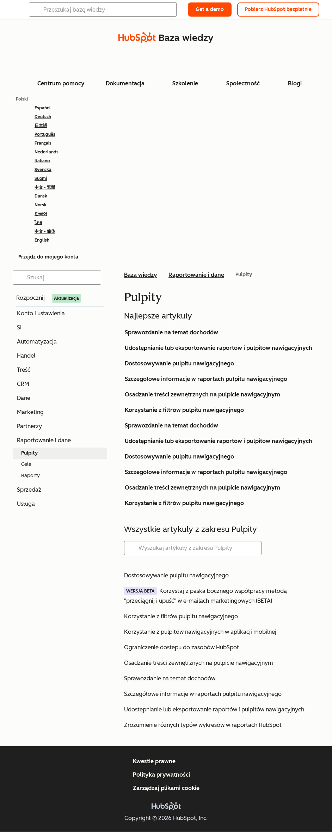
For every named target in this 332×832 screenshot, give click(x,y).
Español (43, 107)
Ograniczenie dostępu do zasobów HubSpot (181, 647)
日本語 (41, 125)
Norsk (41, 204)
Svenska (43, 169)
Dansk (41, 196)
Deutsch (43, 116)
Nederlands (47, 152)
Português (45, 134)
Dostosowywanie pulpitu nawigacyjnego (179, 363)
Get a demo (210, 9)
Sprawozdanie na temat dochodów (171, 332)
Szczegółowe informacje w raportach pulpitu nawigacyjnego (206, 379)
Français (43, 143)
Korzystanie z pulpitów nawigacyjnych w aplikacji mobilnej (200, 631)
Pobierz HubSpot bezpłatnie (278, 9)
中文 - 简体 (45, 231)
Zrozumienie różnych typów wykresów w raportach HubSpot (203, 725)
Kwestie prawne (154, 761)
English (42, 240)
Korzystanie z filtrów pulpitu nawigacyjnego (184, 410)
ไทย (38, 222)
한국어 (41, 213)
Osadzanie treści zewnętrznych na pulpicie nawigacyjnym (202, 394)
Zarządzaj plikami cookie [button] (166, 788)
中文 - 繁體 (45, 187)
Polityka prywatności (161, 774)
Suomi (41, 178)
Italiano (42, 160)
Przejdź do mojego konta (48, 257)
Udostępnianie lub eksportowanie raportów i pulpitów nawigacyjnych (218, 348)
